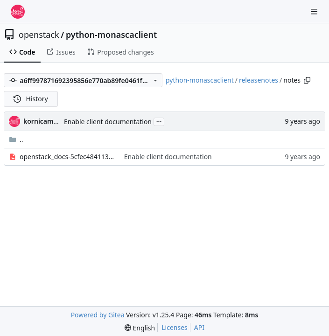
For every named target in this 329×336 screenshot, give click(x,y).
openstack (39, 34)
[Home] (18, 11)
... (159, 121)
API (199, 327)
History (31, 98)
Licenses (174, 327)
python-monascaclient (111, 34)
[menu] (140, 327)
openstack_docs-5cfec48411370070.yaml (67, 156)
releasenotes (258, 80)
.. (16, 139)
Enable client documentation (108, 121)
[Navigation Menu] (315, 11)
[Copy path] (307, 80)
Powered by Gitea (98, 314)
